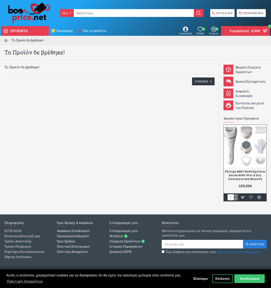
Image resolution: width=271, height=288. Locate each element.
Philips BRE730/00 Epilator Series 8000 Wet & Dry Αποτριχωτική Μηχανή (245, 175)
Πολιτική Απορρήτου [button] (25, 281)
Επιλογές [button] (222, 278)
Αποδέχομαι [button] (250, 278)
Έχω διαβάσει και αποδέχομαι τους (211, 252)
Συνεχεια (201, 81)
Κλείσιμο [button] (200, 278)
